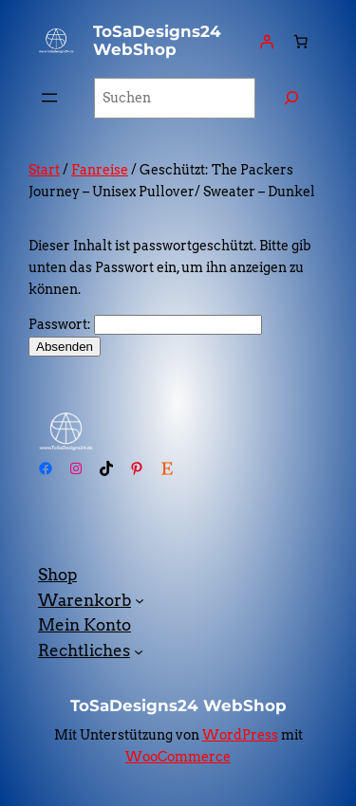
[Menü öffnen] (49, 97)
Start (44, 169)
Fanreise (99, 169)
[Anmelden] (267, 41)
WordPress (240, 734)
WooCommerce (178, 756)
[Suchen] (291, 98)
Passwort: (145, 324)
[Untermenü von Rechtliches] (138, 651)
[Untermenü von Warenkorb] (139, 600)
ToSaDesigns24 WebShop (157, 40)
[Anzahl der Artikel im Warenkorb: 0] (301, 41)
